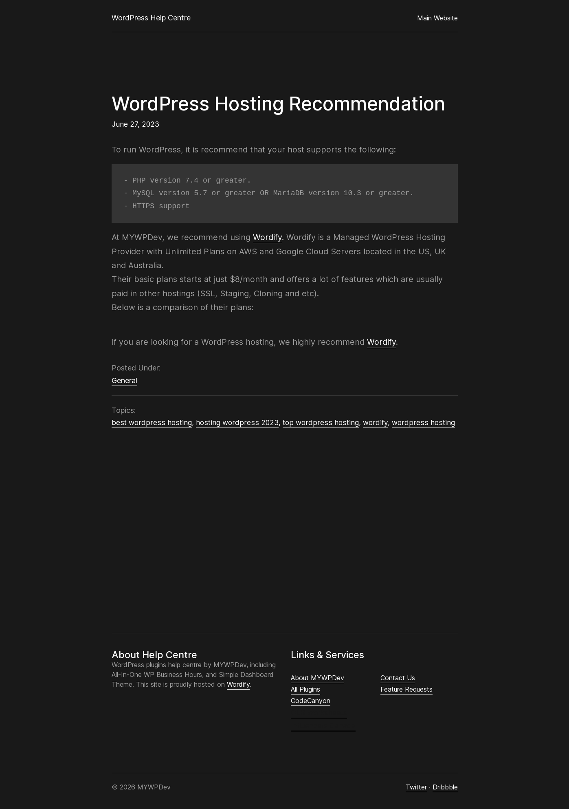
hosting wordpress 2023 (237, 422)
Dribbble (445, 787)
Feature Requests (406, 689)
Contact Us (397, 678)
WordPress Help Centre (151, 17)
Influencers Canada (323, 725)
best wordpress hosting (152, 422)
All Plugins (305, 689)
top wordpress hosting (321, 422)
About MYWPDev (317, 678)
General (124, 380)
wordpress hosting (423, 422)
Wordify (267, 237)
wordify (375, 422)
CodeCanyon (310, 701)
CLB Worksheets (319, 712)
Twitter (416, 787)
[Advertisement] (285, 527)
